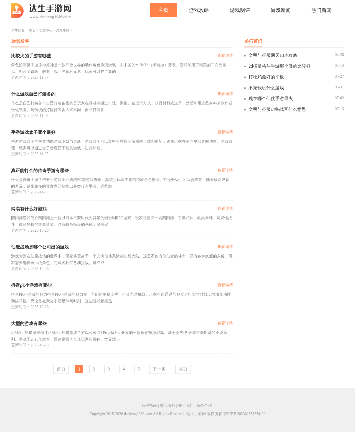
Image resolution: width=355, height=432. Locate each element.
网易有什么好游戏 (29, 208)
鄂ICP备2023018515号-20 (244, 414)
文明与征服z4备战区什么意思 (277, 109)
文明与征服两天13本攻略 (272, 55)
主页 (163, 10)
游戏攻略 (199, 10)
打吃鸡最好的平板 (266, 77)
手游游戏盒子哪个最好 (33, 132)
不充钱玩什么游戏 (266, 87)
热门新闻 (321, 10)
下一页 (159, 369)
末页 (183, 369)
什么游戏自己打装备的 (33, 94)
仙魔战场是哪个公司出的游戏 (40, 247)
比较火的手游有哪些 (31, 55)
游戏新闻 (281, 10)
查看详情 (225, 55)
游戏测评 (240, 10)
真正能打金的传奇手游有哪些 (40, 170)
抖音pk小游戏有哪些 (31, 285)
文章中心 (45, 30)
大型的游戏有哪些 (29, 323)
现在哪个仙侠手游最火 (270, 98)
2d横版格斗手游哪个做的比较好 (279, 66)
